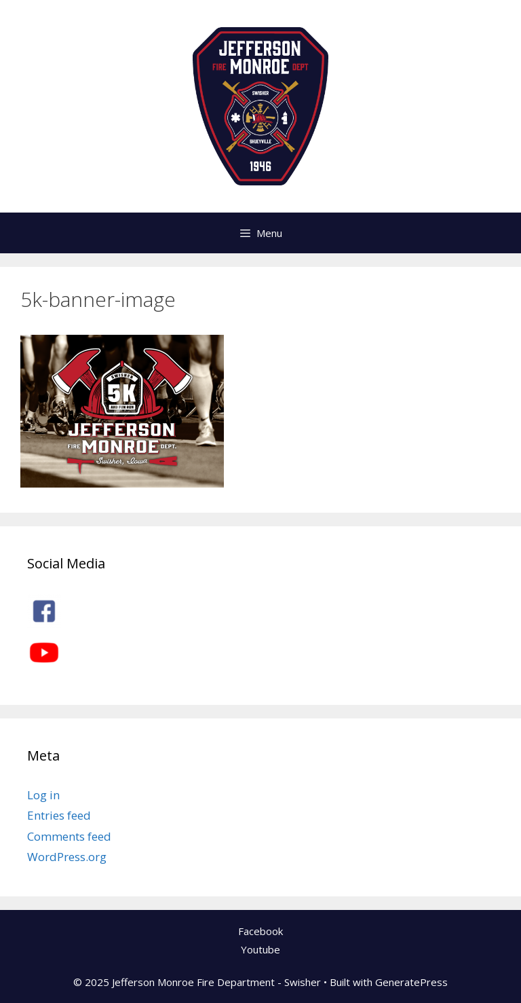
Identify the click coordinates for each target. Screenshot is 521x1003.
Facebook (260, 931)
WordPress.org (67, 856)
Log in (43, 795)
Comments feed (69, 836)
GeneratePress (411, 982)
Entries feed (59, 815)
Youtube (260, 949)
